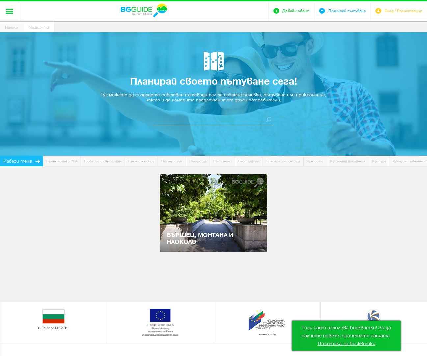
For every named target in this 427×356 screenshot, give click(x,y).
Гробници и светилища (102, 161)
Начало (11, 27)
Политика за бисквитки (346, 343)
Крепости (315, 161)
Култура (379, 161)
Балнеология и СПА (61, 161)
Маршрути (38, 27)
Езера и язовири (141, 161)
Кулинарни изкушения (347, 161)
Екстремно (222, 161)
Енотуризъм (248, 161)
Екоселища (197, 161)
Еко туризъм (171, 161)
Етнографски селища (283, 161)
